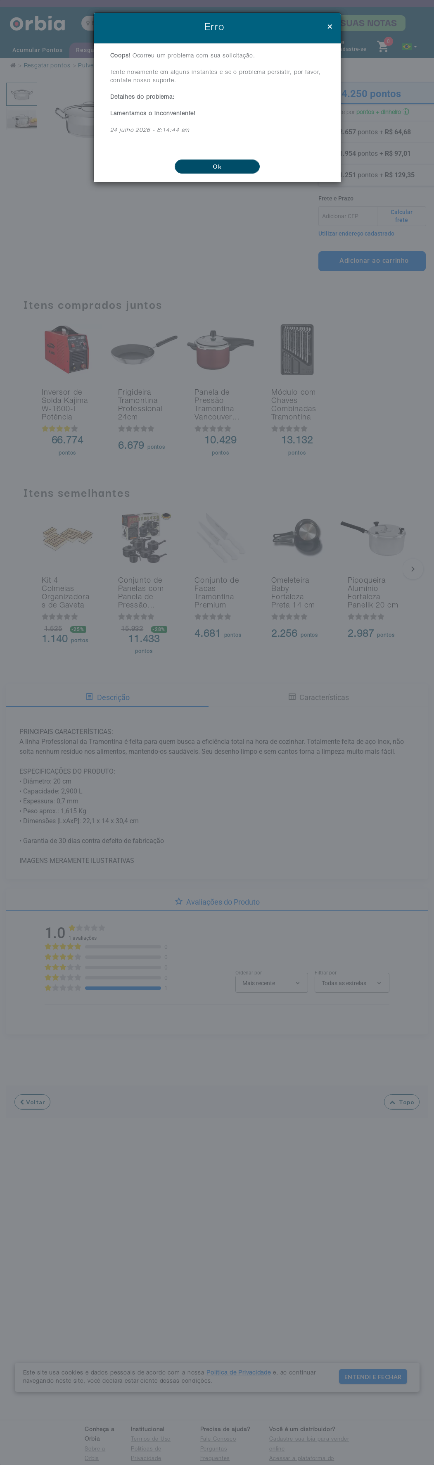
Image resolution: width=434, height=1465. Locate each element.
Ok (217, 166)
